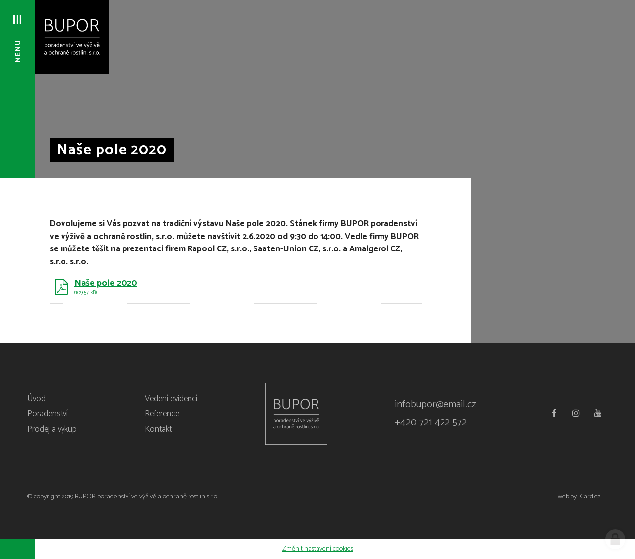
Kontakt (158, 429)
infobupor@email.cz (435, 404)
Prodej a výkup (52, 429)
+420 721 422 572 (431, 422)
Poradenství (47, 414)
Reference (162, 414)
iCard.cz (589, 496)
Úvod (36, 399)
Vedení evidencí (171, 399)
